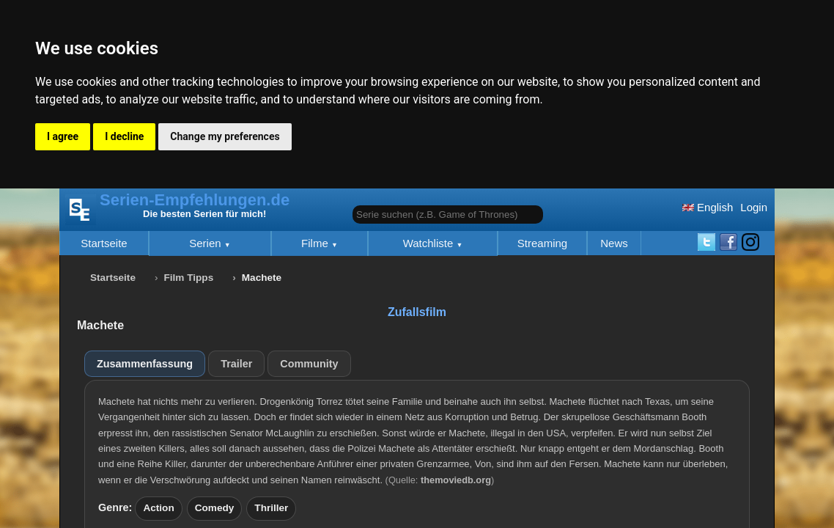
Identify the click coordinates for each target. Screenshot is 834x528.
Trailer (236, 364)
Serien (206, 243)
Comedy (215, 507)
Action (158, 507)
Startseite (104, 243)
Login (753, 207)
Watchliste (430, 243)
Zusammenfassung (145, 364)
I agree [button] (62, 136)
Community (309, 364)
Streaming (542, 243)
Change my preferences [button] (224, 136)
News (614, 243)
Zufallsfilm (417, 312)
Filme (316, 243)
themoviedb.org (456, 479)
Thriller (271, 507)
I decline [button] (124, 136)
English (707, 207)
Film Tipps (189, 277)
